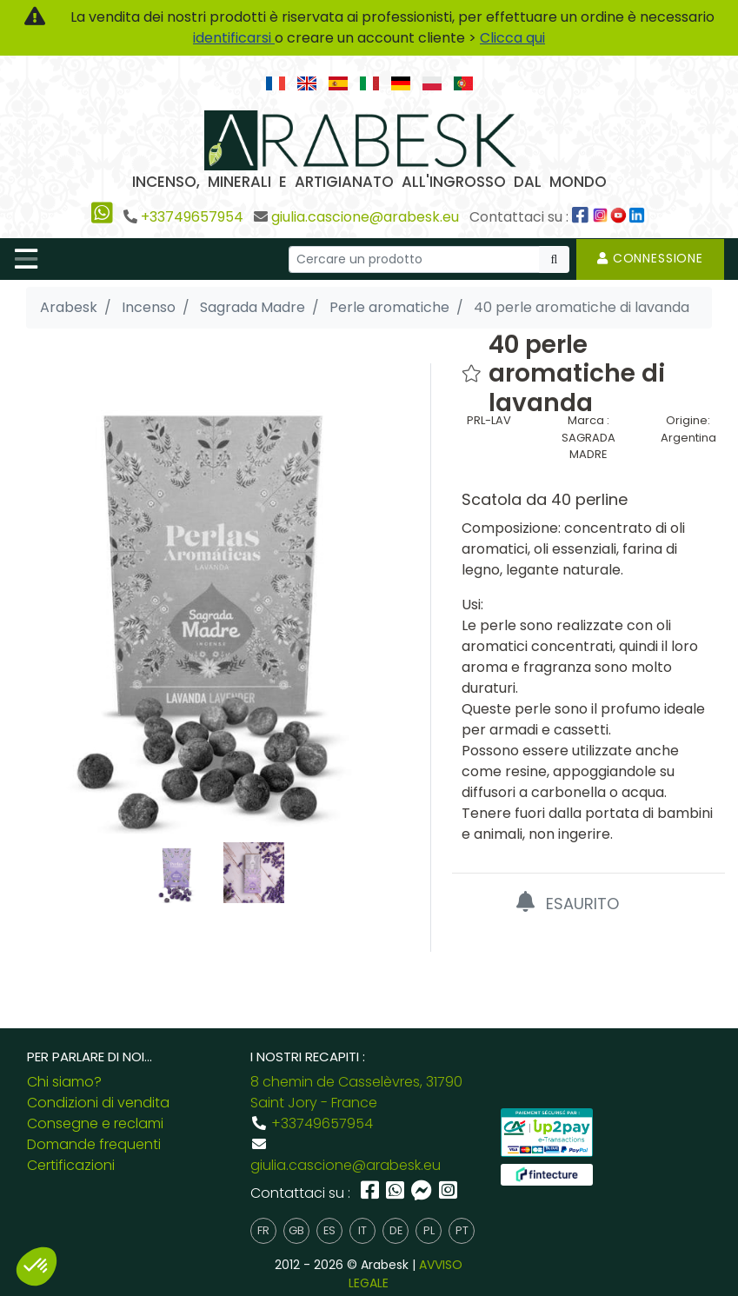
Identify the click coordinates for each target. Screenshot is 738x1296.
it (362, 1230)
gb (296, 1230)
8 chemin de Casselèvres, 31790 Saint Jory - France (356, 1092)
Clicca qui (512, 38)
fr (263, 1230)
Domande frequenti (94, 1144)
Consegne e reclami (95, 1123)
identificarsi (234, 38)
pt (462, 1230)
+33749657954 (192, 217)
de (395, 1230)
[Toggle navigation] (26, 259)
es (329, 1230)
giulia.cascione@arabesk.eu (365, 217)
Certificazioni (71, 1165)
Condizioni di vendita (98, 1103)
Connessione (650, 258)
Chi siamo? (64, 1082)
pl (429, 1230)
